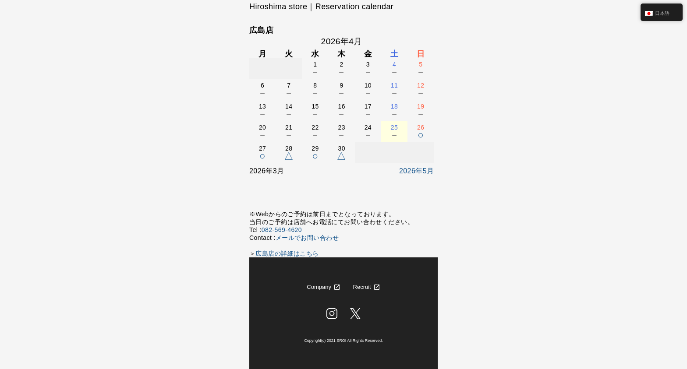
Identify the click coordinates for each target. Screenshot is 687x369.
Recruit (362, 287)
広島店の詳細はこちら (287, 253)
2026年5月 (416, 171)
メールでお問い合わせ (307, 237)
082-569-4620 (282, 229)
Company (319, 287)
